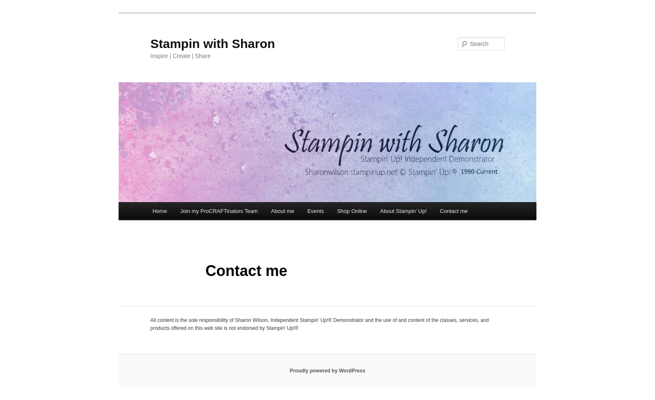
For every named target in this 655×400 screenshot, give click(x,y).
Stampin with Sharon (212, 44)
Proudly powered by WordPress (327, 371)
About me (282, 211)
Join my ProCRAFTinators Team (219, 211)
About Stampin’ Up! (403, 211)
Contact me (453, 211)
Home (159, 211)
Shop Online (352, 211)
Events (315, 211)
